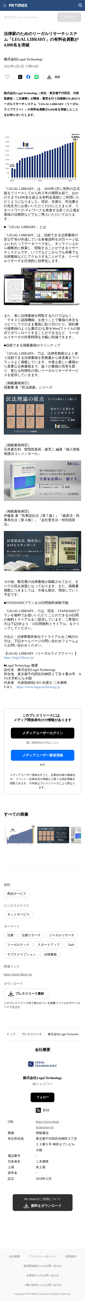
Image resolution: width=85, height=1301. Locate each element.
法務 (10, 935)
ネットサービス (18, 914)
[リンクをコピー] (57, 77)
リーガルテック (18, 944)
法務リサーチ (31, 935)
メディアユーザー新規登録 (42, 755)
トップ (11, 1034)
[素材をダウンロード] (49, 77)
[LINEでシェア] (36, 77)
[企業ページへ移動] (42, 1065)
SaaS (71, 944)
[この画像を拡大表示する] (20, 835)
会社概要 (14, 1256)
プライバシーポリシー (42, 1256)
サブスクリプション (21, 954)
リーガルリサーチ (61, 935)
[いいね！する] (7, 77)
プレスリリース (31, 1034)
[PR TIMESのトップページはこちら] (18, 5)
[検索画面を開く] (80, 5)
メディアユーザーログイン (42, 733)
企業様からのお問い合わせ (42, 1275)
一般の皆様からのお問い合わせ (43, 1285)
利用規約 (70, 1256)
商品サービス (16, 893)
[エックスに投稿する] (20, 77)
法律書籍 (50, 954)
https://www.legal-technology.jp (38, 687)
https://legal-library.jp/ (19, 657)
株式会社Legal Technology (64, 1034)
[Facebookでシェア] (28, 77)
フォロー (42, 1097)
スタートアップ (49, 944)
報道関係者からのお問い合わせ (43, 1266)
